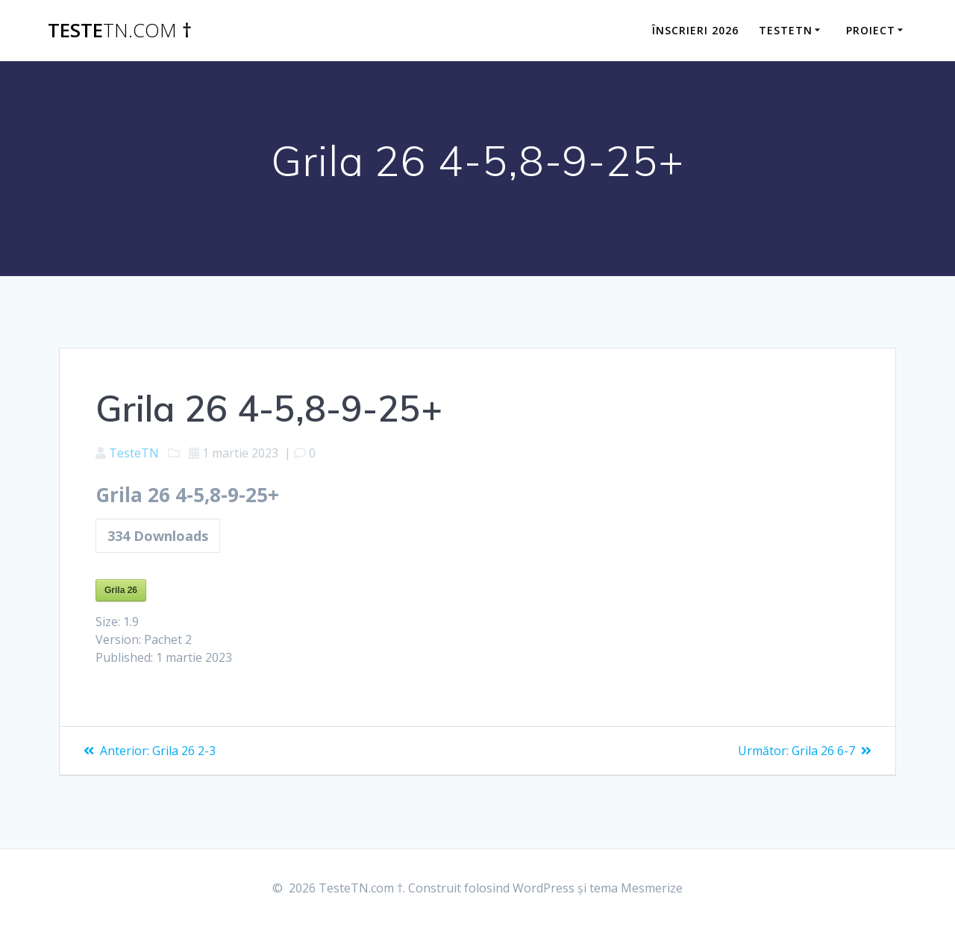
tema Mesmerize (636, 888)
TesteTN (134, 453)
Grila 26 (120, 590)
